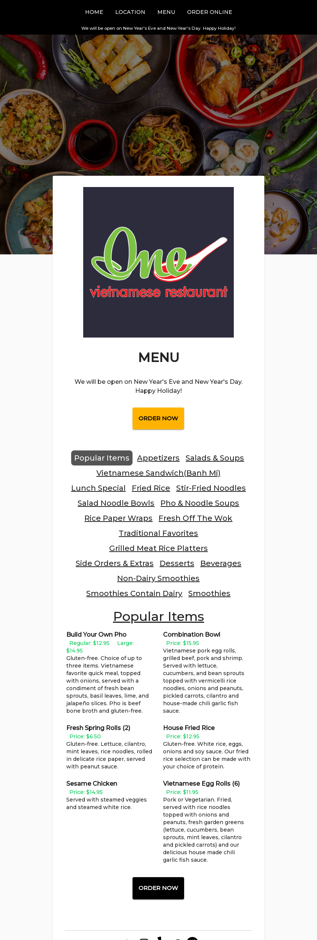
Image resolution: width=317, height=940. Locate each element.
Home (94, 12)
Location (130, 12)
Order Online (209, 12)
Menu (166, 12)
